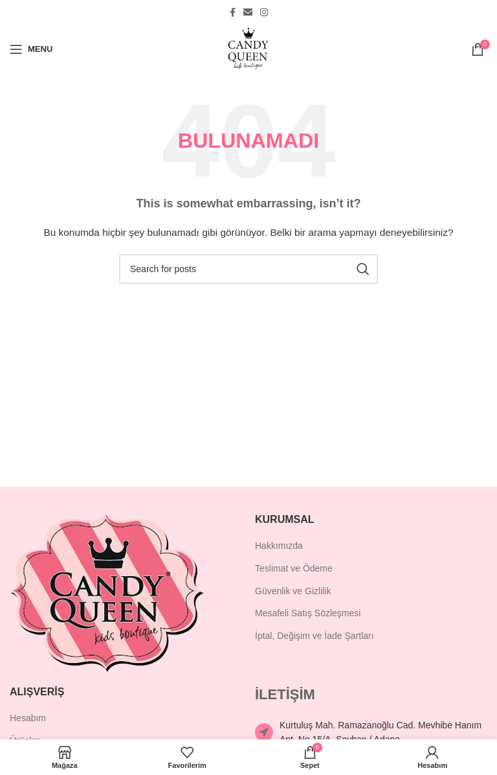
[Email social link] (247, 12)
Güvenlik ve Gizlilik (293, 591)
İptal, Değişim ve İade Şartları (314, 635)
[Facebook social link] (232, 12)
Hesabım (28, 718)
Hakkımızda (279, 545)
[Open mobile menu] (31, 49)
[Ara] (248, 269)
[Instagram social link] (264, 12)
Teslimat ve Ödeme (294, 568)
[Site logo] (248, 48)
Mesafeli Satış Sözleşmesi (307, 613)
